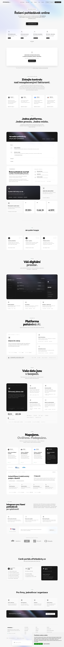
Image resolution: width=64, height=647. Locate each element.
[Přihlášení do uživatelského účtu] (47, 2)
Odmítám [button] (40, 643)
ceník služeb (32, 42)
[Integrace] (35, 2)
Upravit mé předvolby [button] (46, 643)
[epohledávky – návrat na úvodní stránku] (7, 2)
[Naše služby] (27, 2)
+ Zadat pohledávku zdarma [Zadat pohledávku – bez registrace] (32, 23)
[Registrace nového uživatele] (52, 2)
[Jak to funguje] (22, 2)
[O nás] (39, 2)
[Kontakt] (42, 2)
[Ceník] (31, 2)
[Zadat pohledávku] (58, 2)
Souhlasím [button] (36, 643)
